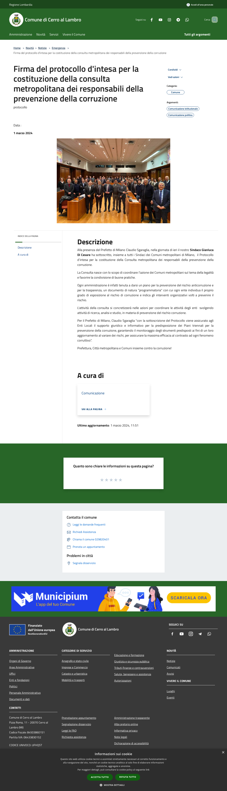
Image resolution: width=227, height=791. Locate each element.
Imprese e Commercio (75, 667)
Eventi (171, 697)
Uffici (12, 674)
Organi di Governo (20, 661)
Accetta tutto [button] (100, 777)
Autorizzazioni (122, 680)
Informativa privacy (126, 730)
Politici (13, 686)
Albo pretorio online (126, 724)
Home (17, 48)
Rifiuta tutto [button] (127, 776)
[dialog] (113, 770)
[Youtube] (155, 19)
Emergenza (58, 48)
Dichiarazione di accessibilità (131, 743)
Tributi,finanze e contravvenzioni (134, 668)
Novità (30, 48)
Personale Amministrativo (25, 693)
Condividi (175, 70)
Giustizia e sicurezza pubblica (131, 661)
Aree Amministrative (21, 667)
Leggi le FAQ (69, 730)
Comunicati (173, 667)
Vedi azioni (176, 77)
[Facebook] (146, 19)
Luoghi (171, 691)
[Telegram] (173, 19)
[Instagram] (164, 19)
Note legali (120, 737)
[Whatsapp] (182, 19)
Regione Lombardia (20, 4)
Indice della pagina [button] (28, 236)
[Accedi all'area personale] (200, 5)
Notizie (42, 48)
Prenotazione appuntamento (79, 718)
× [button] (223, 752)
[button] (113, 785)
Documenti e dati (19, 699)
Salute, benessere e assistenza (132, 674)
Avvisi (170, 674)
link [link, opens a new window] (148, 769)
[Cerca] (213, 19)
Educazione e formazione (129, 655)
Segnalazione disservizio (76, 724)
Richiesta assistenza (74, 737)
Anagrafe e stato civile (75, 661)
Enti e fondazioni (19, 680)
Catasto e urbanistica (74, 674)
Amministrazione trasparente (132, 718)
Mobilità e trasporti (73, 680)
